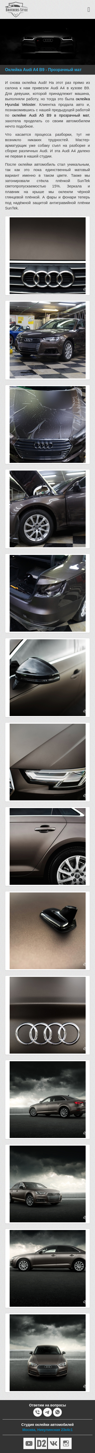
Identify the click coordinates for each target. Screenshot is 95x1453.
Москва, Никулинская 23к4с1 (47, 1430)
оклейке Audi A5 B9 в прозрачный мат (50, 115)
